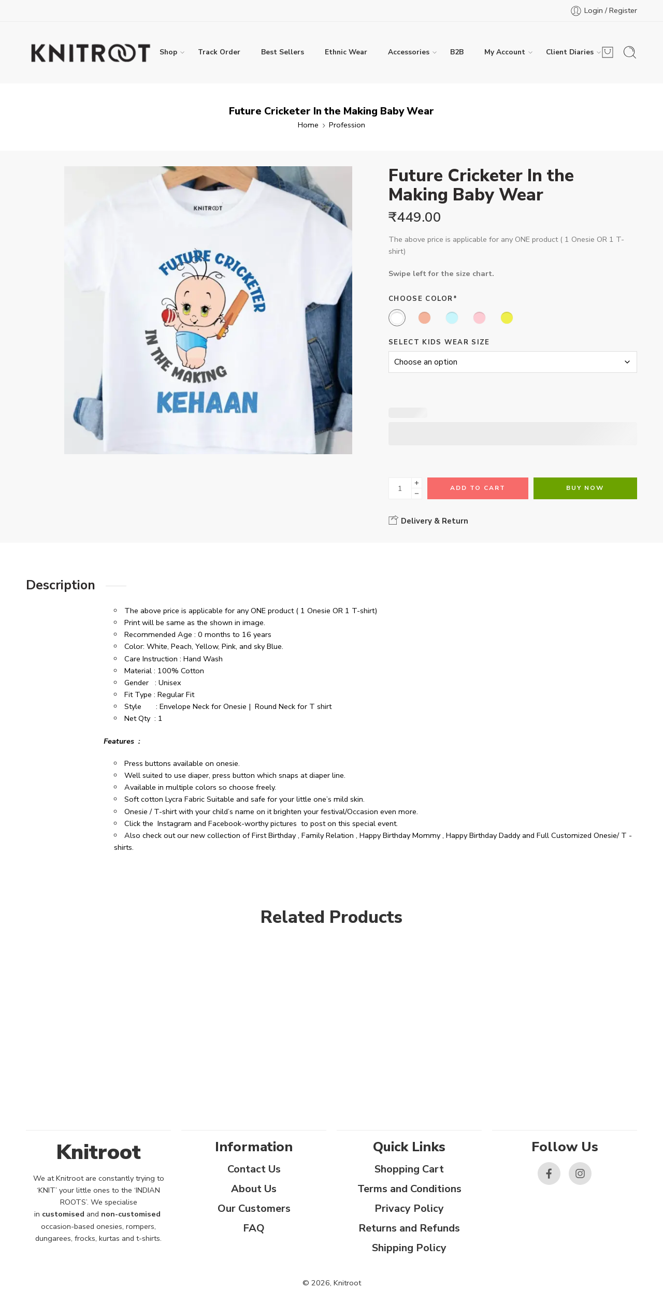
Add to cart (478, 488)
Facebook (224, 823)
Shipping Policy (409, 1248)
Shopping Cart (409, 1169)
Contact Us (254, 1169)
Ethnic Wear (346, 52)
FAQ (254, 1228)
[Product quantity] (400, 488)
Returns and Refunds (409, 1228)
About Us (254, 1189)
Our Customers (254, 1208)
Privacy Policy (409, 1208)
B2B (457, 52)
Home (308, 125)
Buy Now (585, 488)
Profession (347, 125)
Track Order (219, 52)
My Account (504, 52)
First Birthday (274, 835)
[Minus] (416, 493)
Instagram (174, 823)
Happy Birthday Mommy (399, 835)
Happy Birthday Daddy (483, 835)
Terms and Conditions (409, 1189)
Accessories (408, 52)
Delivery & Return (428, 520)
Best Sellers (282, 52)
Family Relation (327, 835)
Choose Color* (422, 298)
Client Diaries (570, 52)
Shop (168, 52)
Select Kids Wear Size (439, 342)
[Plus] (416, 482)
